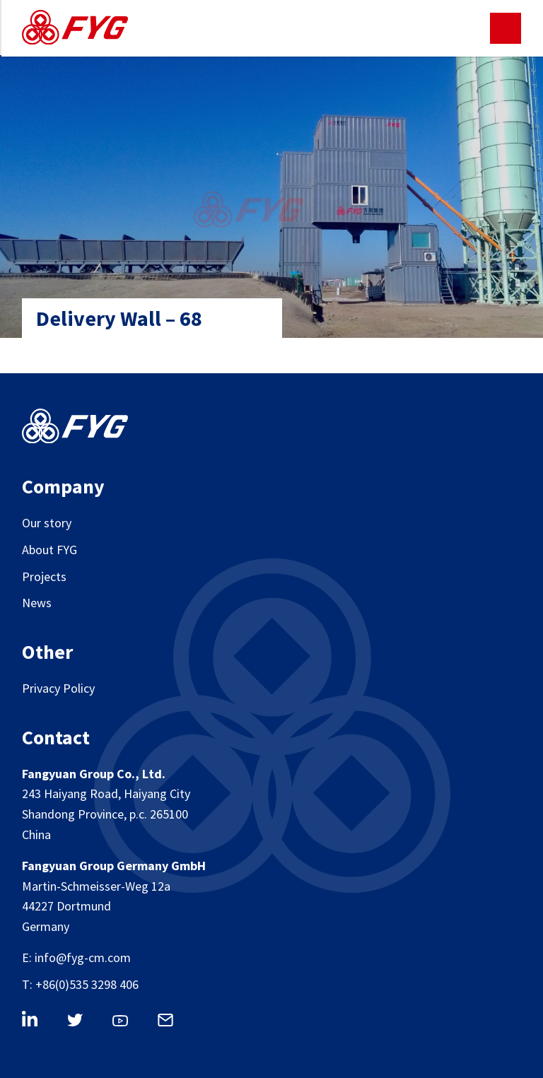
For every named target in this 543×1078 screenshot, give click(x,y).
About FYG (49, 549)
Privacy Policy (58, 688)
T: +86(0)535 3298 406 (80, 984)
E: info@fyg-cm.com (76, 957)
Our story (46, 523)
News (37, 602)
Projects (44, 576)
